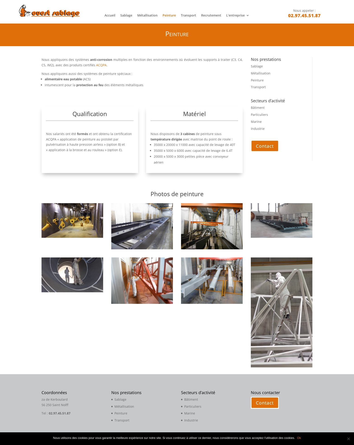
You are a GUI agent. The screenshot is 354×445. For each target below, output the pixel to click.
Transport (188, 15)
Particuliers (259, 114)
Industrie (258, 128)
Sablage (126, 15)
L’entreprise (235, 15)
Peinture (169, 15)
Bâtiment (258, 107)
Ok (299, 438)
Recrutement (211, 15)
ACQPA (101, 65)
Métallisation (147, 15)
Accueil (110, 15)
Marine (256, 121)
